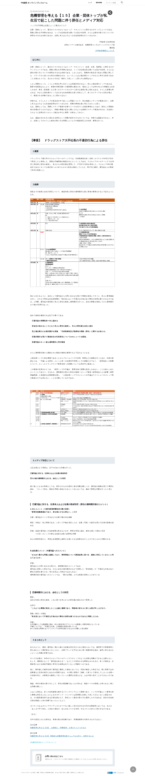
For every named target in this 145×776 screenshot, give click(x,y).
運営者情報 (99, 2)
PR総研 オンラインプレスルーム (34, 3)
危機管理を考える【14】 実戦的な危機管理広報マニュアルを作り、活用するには (62, 736)
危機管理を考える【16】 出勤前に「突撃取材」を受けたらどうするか (58, 728)
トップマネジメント (49, 742)
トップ (90, 2)
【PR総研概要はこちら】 (105, 51)
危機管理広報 (36, 742)
